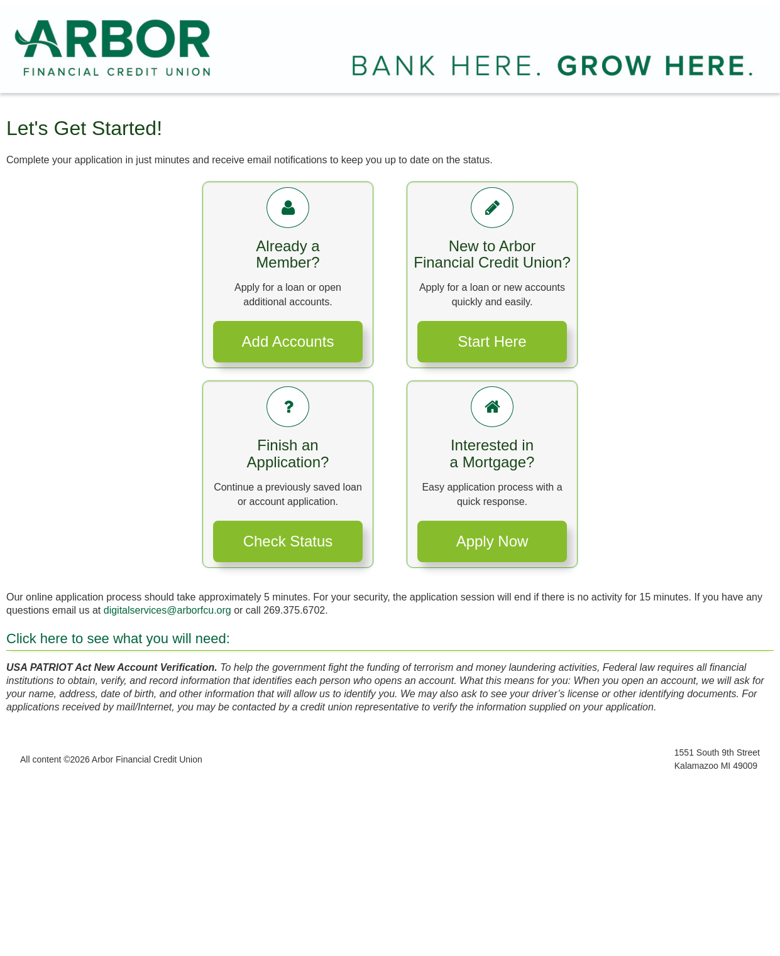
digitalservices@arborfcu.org (167, 610)
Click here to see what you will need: (118, 638)
